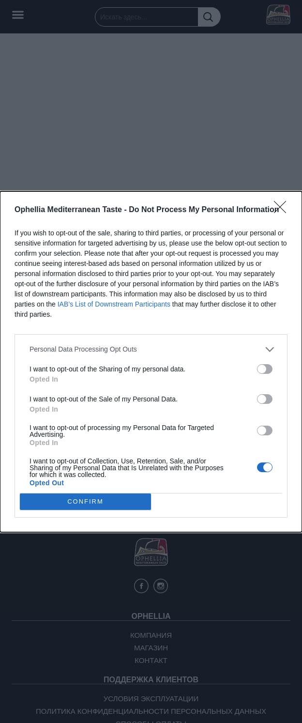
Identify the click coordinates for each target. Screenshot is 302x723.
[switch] (264, 369)
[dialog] (151, 361)
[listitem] (151, 349)
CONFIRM (85, 501)
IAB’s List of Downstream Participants (114, 304)
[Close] (283, 210)
